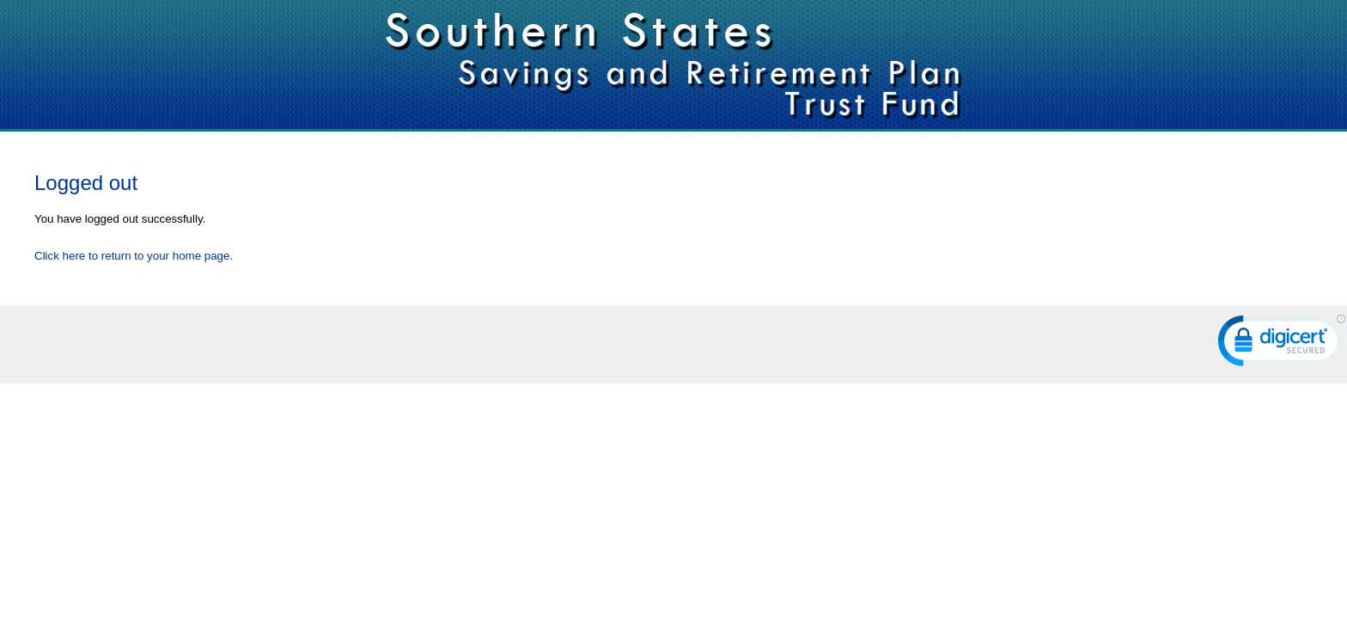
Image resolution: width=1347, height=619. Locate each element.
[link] (1281, 344)
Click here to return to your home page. (133, 255)
